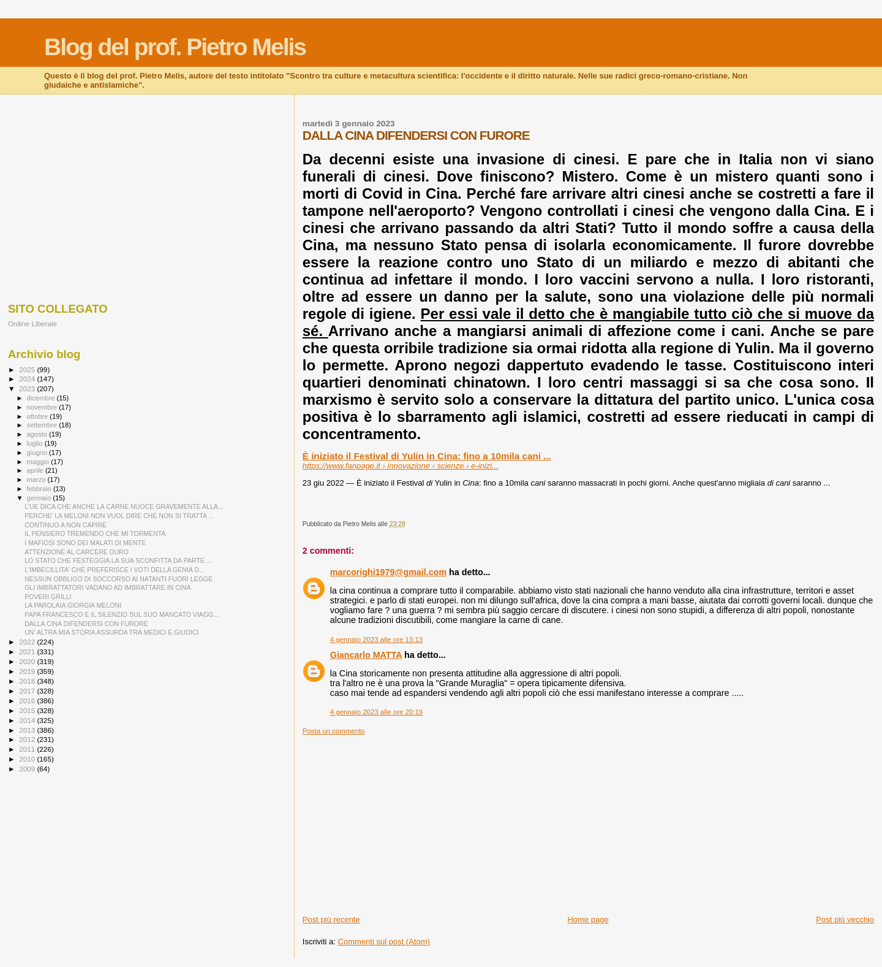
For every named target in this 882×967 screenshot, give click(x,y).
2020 (28, 661)
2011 (28, 749)
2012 (28, 739)
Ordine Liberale (32, 323)
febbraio (40, 488)
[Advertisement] (588, 821)
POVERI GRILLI (47, 596)
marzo (37, 479)
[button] (304, 490)
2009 (28, 769)
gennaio (40, 498)
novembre (43, 407)
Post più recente (331, 919)
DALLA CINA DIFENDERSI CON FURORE (86, 623)
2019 (28, 671)
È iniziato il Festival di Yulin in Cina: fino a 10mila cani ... (427, 456)
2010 (28, 759)
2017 (28, 691)
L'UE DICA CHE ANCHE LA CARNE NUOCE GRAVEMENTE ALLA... (124, 506)
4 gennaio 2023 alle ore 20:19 (376, 712)
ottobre (38, 416)
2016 (28, 701)
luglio (36, 443)
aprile (36, 470)
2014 (28, 720)
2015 (28, 710)
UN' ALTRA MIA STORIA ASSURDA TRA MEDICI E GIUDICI (111, 632)
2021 (28, 651)
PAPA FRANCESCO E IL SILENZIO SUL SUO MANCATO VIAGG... (121, 614)
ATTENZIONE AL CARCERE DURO (76, 552)
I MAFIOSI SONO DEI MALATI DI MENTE (85, 542)
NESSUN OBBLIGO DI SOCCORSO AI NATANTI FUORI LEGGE (118, 579)
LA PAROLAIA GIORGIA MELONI (72, 605)
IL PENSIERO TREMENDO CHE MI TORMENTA (94, 533)
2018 (28, 681)
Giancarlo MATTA (366, 655)
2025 (28, 369)
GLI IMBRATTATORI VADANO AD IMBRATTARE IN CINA (107, 587)
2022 (28, 642)
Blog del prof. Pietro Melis (175, 47)
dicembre (42, 398)
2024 (28, 379)
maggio (39, 461)
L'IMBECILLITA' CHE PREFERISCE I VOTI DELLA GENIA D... (114, 569)
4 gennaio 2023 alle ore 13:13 (376, 639)
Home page (587, 919)
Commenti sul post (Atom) (384, 941)
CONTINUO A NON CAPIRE (65, 525)
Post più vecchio (845, 919)
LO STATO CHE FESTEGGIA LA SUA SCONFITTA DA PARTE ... (118, 560)
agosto (38, 434)
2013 (28, 730)
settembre (43, 425)
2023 (28, 388)
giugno (38, 452)
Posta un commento (334, 731)
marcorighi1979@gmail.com (388, 572)
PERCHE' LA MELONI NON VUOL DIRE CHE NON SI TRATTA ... (119, 515)
